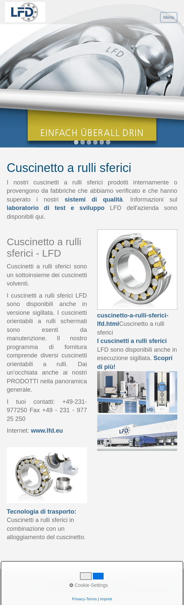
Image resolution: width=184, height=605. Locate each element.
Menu (168, 17)
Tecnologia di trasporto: (41, 511)
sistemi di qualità (94, 199)
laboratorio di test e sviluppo (56, 208)
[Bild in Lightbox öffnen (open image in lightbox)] (137, 392)
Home (12, 583)
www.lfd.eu (47, 430)
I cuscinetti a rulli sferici (132, 341)
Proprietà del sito (59, 583)
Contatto (31, 583)
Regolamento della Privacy (104, 583)
